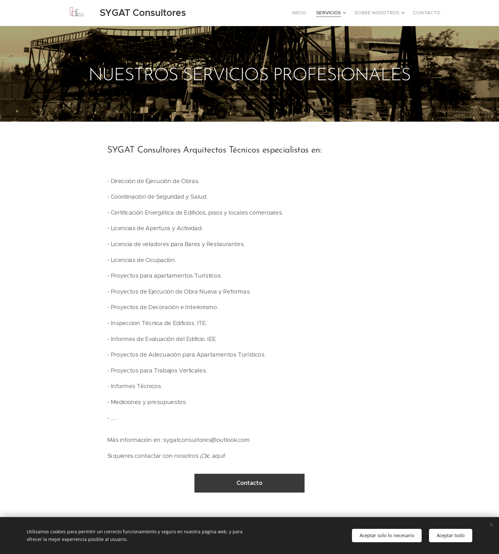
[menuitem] (310, 13)
